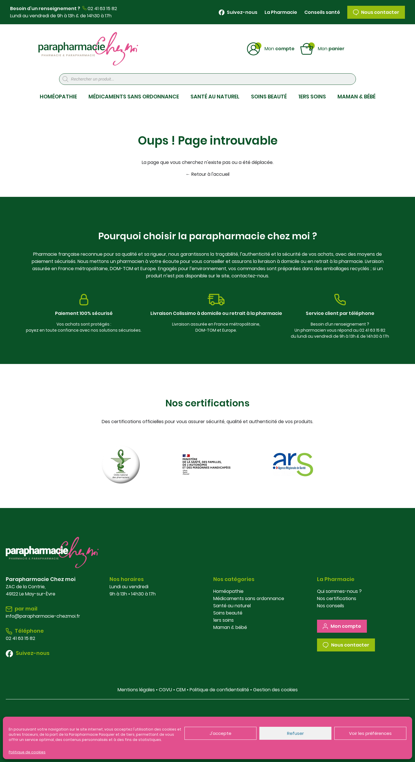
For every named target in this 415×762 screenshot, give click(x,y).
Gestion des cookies (275, 689)
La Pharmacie (281, 12)
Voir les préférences (370, 733)
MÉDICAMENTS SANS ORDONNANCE (133, 96)
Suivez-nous (238, 12)
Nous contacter (376, 12)
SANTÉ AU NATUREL (214, 96)
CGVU (165, 689)
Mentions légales (136, 689)
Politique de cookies (27, 752)
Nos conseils (330, 605)
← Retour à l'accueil (207, 174)
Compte (280, 48)
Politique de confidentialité (219, 689)
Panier (331, 48)
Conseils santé (322, 12)
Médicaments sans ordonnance (248, 598)
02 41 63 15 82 (102, 8)
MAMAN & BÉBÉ (356, 96)
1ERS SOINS (312, 96)
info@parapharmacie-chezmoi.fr (43, 616)
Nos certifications (336, 598)
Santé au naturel (232, 605)
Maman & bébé (230, 627)
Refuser (295, 733)
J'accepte (220, 733)
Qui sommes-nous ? (339, 591)
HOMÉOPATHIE (58, 96)
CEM (181, 689)
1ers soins (223, 620)
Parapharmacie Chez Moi (88, 49)
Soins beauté (227, 613)
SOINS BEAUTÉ (269, 96)
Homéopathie (228, 591)
